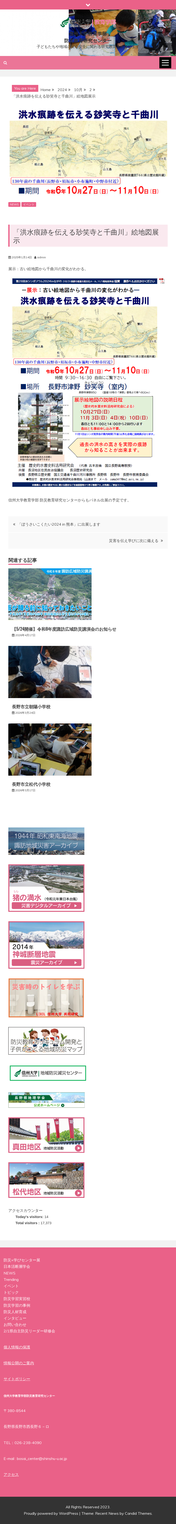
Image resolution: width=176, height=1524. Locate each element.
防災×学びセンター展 (22, 1260)
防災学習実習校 (17, 1298)
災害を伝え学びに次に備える (133, 540)
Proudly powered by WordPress (51, 1513)
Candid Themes (138, 1513)
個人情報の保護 (17, 1347)
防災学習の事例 (17, 1305)
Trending (11, 1279)
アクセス (11, 1474)
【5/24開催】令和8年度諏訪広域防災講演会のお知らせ (64, 629)
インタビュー (15, 1318)
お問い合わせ (15, 1324)
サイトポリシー (17, 1378)
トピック (11, 1292)
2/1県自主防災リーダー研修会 (29, 1331)
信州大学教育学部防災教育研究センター (88, 37)
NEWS (14, 204)
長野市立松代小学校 (31, 784)
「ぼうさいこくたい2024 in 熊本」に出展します (59, 524)
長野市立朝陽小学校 (31, 706)
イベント (28, 204)
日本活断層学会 (17, 1266)
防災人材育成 (15, 1311)
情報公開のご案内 (19, 1363)
